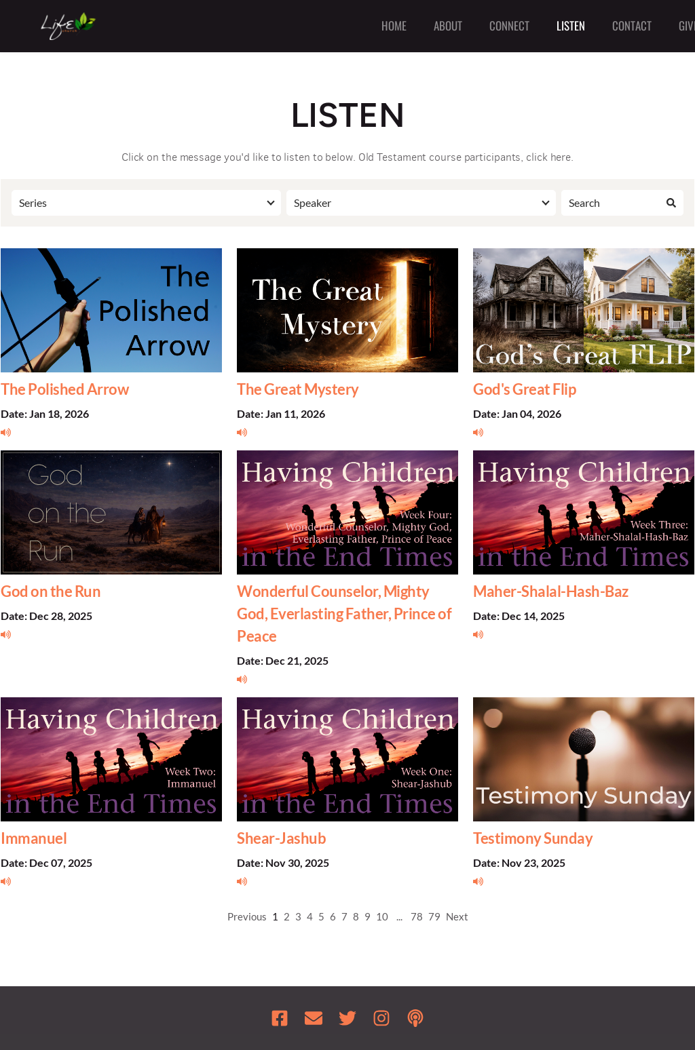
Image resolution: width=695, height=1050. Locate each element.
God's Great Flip (524, 389)
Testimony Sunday (533, 838)
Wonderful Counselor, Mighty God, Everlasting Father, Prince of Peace (344, 613)
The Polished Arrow (64, 389)
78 (417, 916)
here (560, 157)
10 (382, 916)
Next (457, 916)
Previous (247, 916)
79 (434, 916)
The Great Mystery (298, 389)
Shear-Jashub (281, 838)
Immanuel (34, 838)
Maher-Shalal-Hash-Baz (550, 591)
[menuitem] (394, 26)
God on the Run (50, 591)
